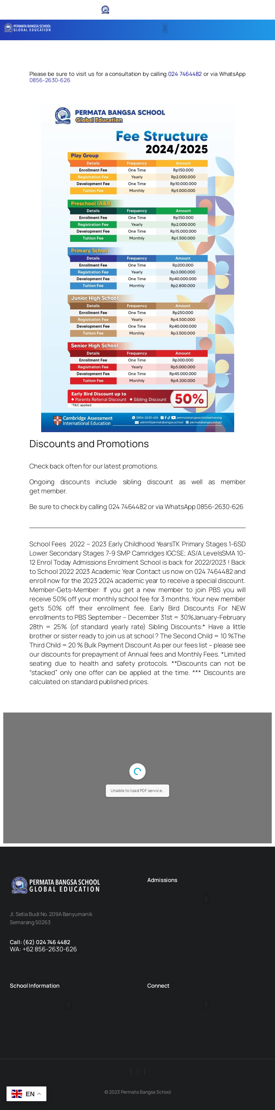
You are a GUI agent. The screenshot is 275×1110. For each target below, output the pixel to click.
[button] (165, 28)
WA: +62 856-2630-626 (43, 949)
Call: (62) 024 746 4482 (40, 942)
